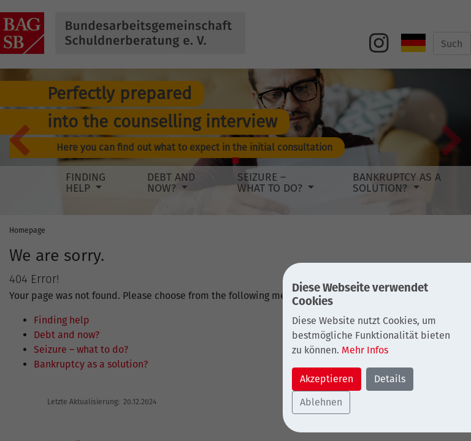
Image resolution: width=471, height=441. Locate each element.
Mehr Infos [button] (365, 350)
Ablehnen (321, 402)
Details (389, 379)
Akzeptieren (326, 379)
